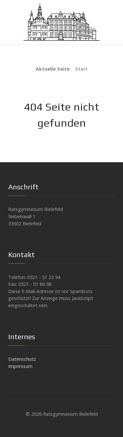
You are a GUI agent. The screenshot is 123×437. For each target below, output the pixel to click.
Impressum (20, 366)
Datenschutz (22, 359)
